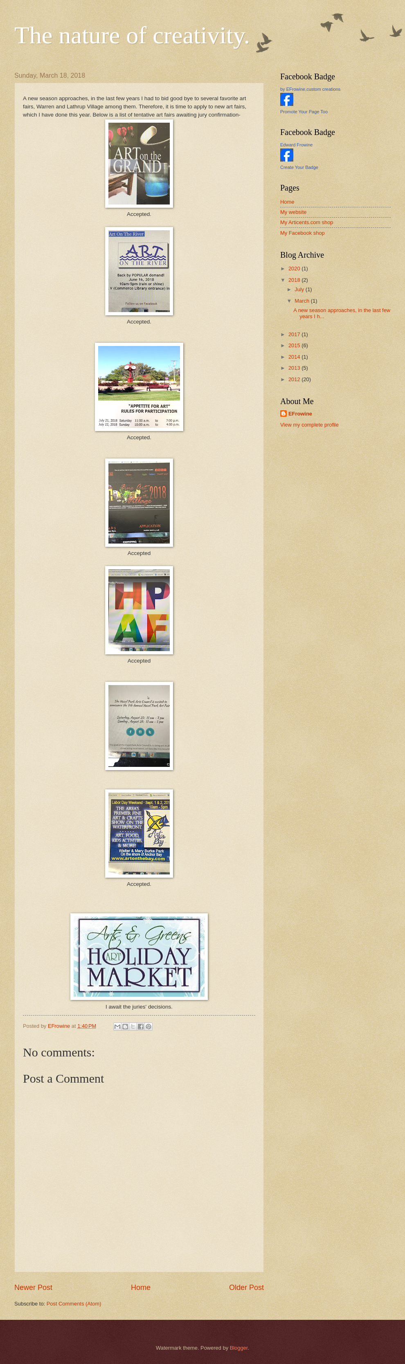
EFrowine (300, 414)
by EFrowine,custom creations (310, 89)
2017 (295, 334)
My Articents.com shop (306, 222)
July (300, 289)
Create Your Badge (299, 167)
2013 (295, 368)
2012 (295, 379)
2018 (295, 280)
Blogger (239, 1348)
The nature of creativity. (132, 35)
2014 (295, 357)
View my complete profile (309, 425)
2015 (295, 345)
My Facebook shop (302, 233)
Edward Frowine (296, 144)
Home (141, 1287)
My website (293, 212)
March (302, 301)
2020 (295, 268)
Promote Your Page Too (304, 111)
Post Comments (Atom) (74, 1304)
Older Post (246, 1287)
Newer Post (33, 1287)
